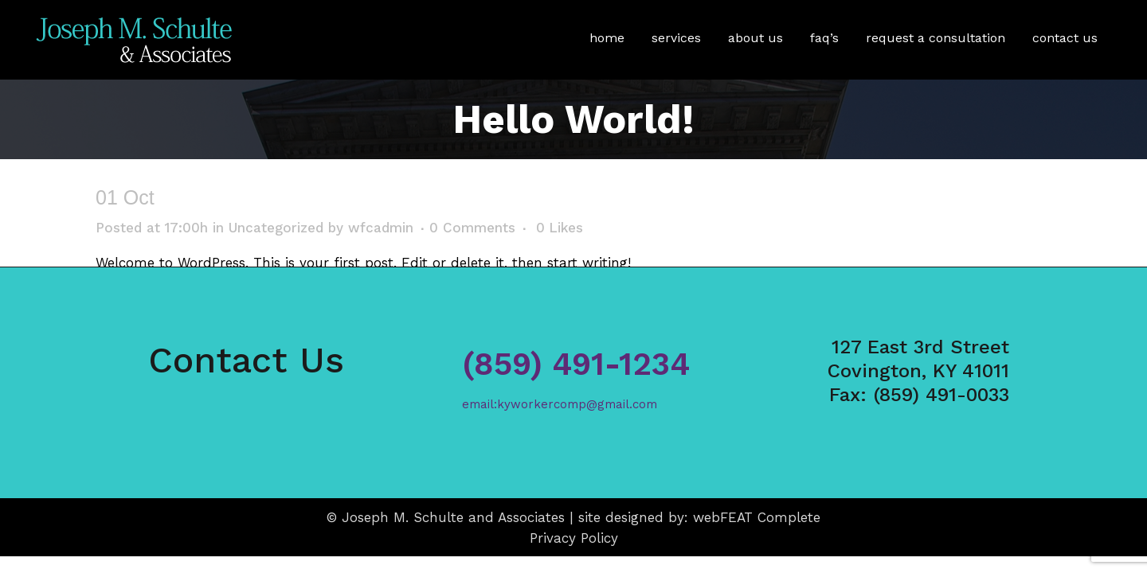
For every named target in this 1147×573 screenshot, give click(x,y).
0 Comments (472, 228)
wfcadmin (380, 228)
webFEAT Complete (756, 517)
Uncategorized (276, 228)
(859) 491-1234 (576, 364)
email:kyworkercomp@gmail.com (559, 404)
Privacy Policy (574, 538)
